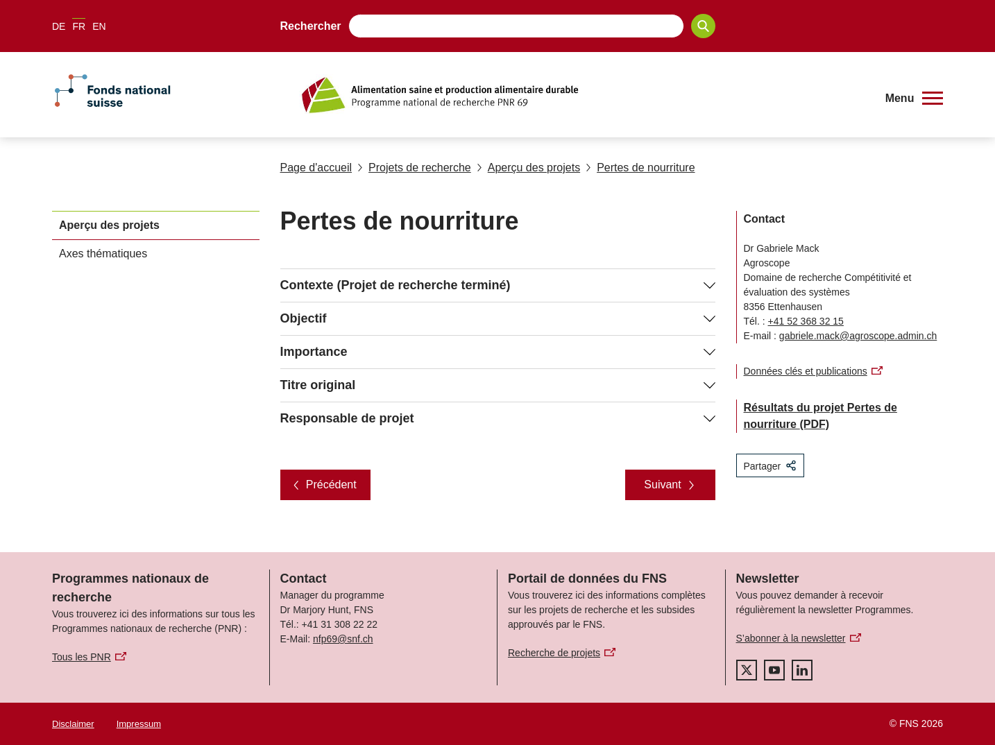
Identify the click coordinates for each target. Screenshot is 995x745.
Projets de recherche (414, 167)
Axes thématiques (103, 253)
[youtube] (774, 670)
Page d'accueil (316, 167)
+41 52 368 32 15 (806, 321)
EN (98, 26)
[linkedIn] (802, 670)
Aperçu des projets (528, 167)
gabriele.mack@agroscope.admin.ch (858, 335)
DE (58, 26)
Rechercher (310, 26)
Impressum (139, 724)
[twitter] (746, 670)
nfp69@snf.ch (343, 638)
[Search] (703, 26)
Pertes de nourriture (640, 167)
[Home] (584, 95)
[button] (914, 98)
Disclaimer (73, 724)
